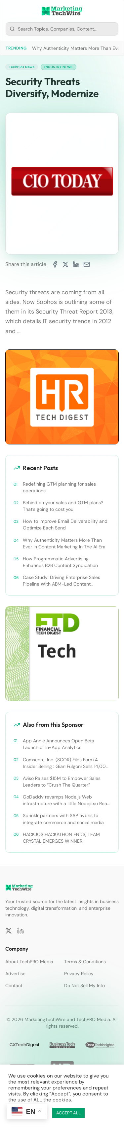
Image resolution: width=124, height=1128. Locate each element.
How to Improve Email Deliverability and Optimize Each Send (65, 524)
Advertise (15, 974)
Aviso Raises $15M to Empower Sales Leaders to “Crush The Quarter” (62, 781)
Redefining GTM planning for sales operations (59, 487)
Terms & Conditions (85, 962)
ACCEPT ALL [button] (68, 1113)
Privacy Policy (79, 974)
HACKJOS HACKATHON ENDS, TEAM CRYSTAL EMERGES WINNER (61, 837)
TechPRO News (21, 67)
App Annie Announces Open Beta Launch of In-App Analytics (58, 744)
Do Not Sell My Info (84, 985)
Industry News (58, 67)
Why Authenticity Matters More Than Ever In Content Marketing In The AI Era (64, 543)
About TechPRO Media (29, 962)
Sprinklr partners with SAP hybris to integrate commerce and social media (63, 818)
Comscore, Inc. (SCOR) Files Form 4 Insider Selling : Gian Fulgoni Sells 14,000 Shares (66, 763)
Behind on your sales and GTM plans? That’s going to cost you (63, 506)
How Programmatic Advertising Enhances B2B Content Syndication (60, 562)
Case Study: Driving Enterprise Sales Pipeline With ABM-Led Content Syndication (61, 580)
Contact (13, 985)
